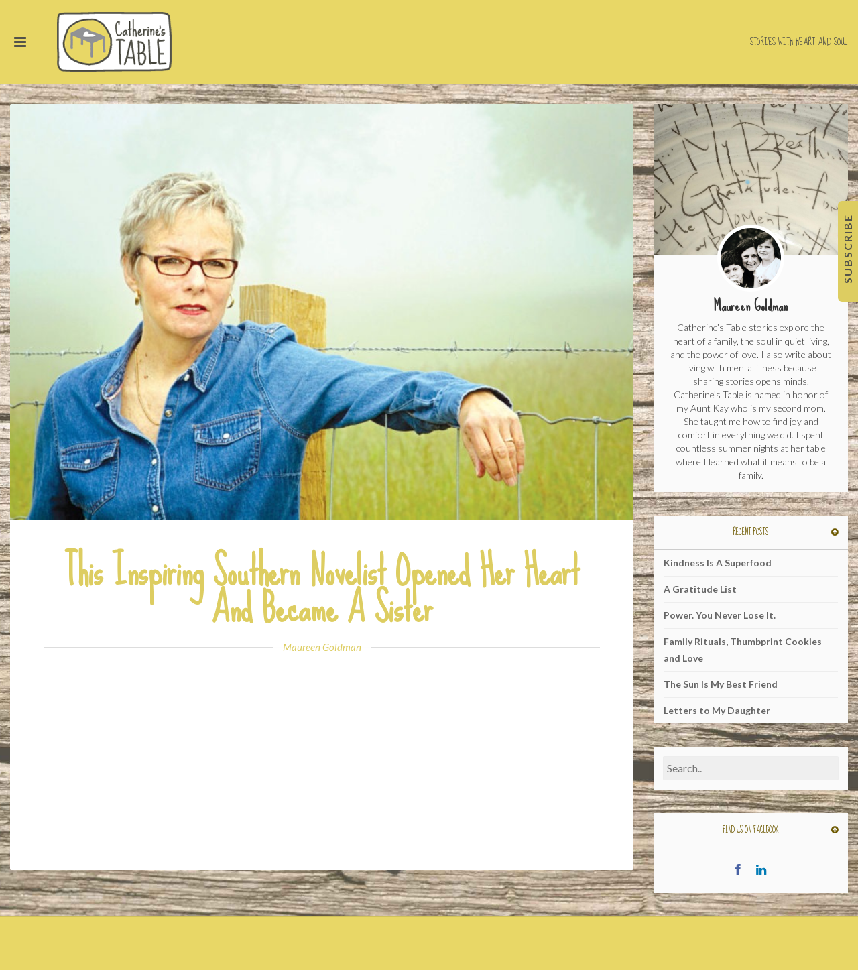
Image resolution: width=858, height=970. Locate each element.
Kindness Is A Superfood (718, 562)
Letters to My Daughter (717, 710)
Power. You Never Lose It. (720, 615)
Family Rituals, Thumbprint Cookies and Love (743, 649)
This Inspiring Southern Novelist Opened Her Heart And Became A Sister (322, 590)
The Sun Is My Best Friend (721, 684)
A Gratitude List (700, 589)
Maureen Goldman (322, 647)
